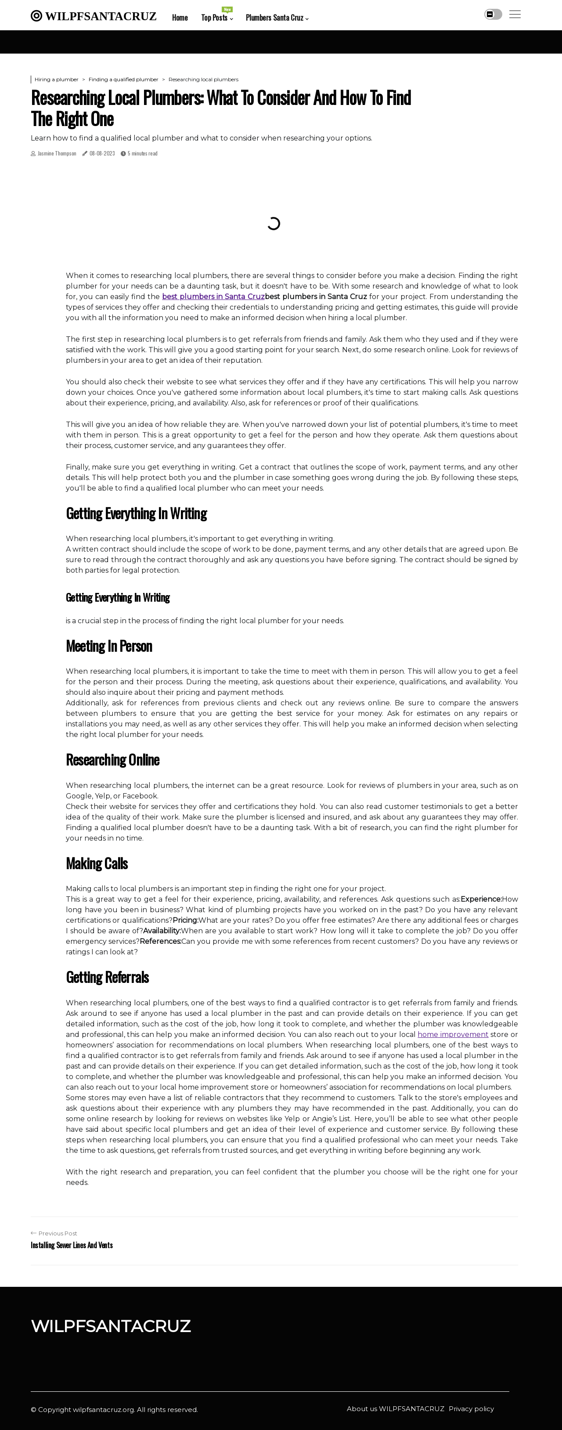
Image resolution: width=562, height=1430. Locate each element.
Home (179, 17)
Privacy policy (471, 1409)
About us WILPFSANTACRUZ (395, 1409)
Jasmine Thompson (57, 153)
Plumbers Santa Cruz (274, 17)
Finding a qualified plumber (124, 79)
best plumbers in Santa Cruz (213, 296)
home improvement (453, 1034)
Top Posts (217, 14)
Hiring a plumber (57, 79)
